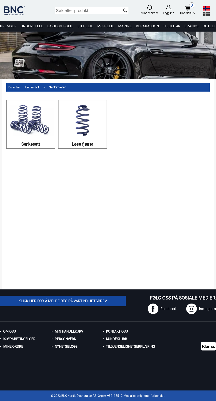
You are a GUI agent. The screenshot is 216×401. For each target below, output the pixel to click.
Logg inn (168, 13)
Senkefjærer (57, 87)
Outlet (209, 26)
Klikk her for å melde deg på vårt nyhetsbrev (63, 301)
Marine (125, 26)
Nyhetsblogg (66, 347)
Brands (191, 26)
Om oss (9, 331)
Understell (32, 26)
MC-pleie (105, 26)
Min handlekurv (69, 331)
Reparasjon (147, 26)
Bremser (8, 26)
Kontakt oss (117, 331)
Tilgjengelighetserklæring (127, 347)
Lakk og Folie (60, 26)
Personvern (65, 339)
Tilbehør (171, 26)
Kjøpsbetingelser (19, 339)
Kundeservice (150, 13)
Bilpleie (85, 26)
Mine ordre (13, 347)
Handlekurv (188, 9)
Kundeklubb (116, 339)
